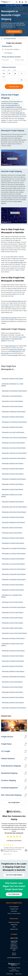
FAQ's (14, 927)
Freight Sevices (7, 737)
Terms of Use (18, 973)
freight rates (19, 113)
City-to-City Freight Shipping (14, 874)
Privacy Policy (9, 973)
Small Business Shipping (11, 766)
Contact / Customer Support (14, 913)
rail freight (19, 107)
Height (14, 70)
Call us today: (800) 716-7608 (14, 5)
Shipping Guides (14, 929)
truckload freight (9, 107)
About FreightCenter (14, 906)
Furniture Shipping (8, 780)
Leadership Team (14, 909)
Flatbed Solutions (8, 758)
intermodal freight (12, 105)
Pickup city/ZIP (5, 59)
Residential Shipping (9, 773)
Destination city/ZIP (19, 59)
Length (3, 70)
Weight (3, 76)
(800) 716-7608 (14, 938)
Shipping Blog (14, 924)
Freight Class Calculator (14, 922)
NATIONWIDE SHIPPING (10, 38)
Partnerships (14, 911)
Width (9, 70)
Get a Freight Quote (14, 31)
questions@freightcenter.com (14, 957)
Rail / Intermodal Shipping (11, 795)
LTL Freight (5, 751)
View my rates (14, 87)
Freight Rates (6, 744)
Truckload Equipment (9, 788)
